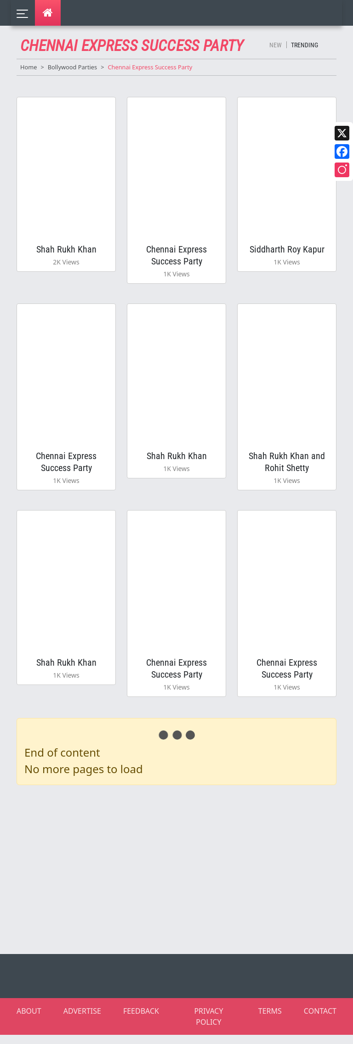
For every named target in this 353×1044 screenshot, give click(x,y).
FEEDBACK (141, 1020)
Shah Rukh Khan (66, 250)
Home (28, 67)
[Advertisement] (182, 877)
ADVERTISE (82, 1020)
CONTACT (320, 1020)
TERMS (270, 1020)
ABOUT (29, 1020)
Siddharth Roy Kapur (287, 250)
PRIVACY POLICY (208, 1025)
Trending (304, 45)
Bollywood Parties (72, 67)
